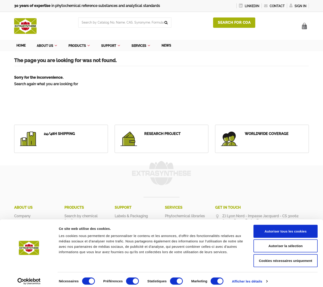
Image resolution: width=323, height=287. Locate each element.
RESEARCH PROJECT (162, 134)
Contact (274, 6)
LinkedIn (249, 6)
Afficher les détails (247, 278)
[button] (47, 45)
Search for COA (234, 22)
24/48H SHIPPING (59, 134)
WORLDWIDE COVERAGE (266, 134)
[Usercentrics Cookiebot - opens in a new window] (29, 278)
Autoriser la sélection (285, 243)
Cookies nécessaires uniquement (285, 257)
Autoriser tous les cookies (285, 228)
